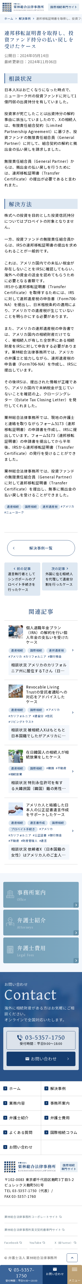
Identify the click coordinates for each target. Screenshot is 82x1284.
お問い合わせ (18, 1147)
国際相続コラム (60, 1132)
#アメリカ (67, 506)
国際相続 (31, 506)
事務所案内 (57, 1103)
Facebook (13, 1242)
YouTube (37, 1242)
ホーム (8, 18)
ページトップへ (72, 1257)
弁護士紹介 (16, 1117)
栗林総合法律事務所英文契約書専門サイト (34, 1230)
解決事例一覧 (41, 548)
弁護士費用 (57, 1117)
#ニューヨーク (14, 512)
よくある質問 (18, 1132)
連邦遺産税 (50, 506)
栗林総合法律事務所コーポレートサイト (33, 1217)
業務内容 (14, 1103)
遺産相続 (13, 506)
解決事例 (25, 18)
